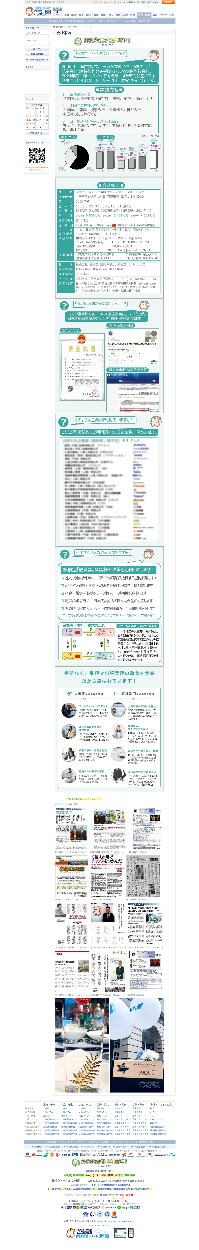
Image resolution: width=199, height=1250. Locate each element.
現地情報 (53, 21)
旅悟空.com (95, 1221)
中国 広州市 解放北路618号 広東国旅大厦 (111, 1185)
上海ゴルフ (48, 1116)
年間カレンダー (37, 133)
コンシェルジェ (82, 947)
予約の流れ (98, 2)
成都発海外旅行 (122, 1127)
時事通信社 (143, 852)
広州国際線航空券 (140, 1130)
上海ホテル (48, 1112)
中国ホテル (91, 21)
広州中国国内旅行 (140, 1123)
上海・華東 (70, 15)
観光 (152, 1108)
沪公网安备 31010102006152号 (99, 1225)
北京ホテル (66, 1112)
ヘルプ (108, 2)
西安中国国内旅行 (105, 1123)
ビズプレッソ (82, 852)
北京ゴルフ (66, 1116)
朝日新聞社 (106, 900)
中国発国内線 (65, 21)
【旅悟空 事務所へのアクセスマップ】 (84, 799)
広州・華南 (144, 15)
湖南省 (133, 1181)
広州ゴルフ (137, 1116)
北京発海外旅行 (68, 1127)
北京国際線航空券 (69, 1130)
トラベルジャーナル (116, 852)
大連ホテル (84, 1112)
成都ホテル (120, 1112)
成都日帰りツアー (123, 1119)
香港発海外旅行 (157, 1127)
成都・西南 (129, 15)
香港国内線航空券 (158, 1134)
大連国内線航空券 (87, 1134)
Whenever (117, 995)
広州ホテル (137, 1112)
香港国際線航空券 (158, 1130)
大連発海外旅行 (86, 1127)
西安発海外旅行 (104, 1127)
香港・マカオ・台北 (163, 15)
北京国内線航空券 (69, 1134)
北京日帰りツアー (69, 1119)
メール (134, 1151)
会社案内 (131, 2)
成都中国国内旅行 (123, 1123)
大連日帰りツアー (87, 1119)
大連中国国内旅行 (87, 1123)
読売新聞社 (142, 900)
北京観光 (65, 1108)
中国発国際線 (78, 21)
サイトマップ (119, 2)
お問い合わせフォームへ (123, 1142)
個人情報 (141, 2)
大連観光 (83, 1108)
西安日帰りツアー (105, 1119)
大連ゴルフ (84, 1116)
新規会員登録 (37, 54)
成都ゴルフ (120, 1116)
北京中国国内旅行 (69, 1123)
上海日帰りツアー (51, 1119)
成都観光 (119, 1108)
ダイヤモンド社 (72, 900)
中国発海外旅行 (144, 21)
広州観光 (136, 1108)
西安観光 (101, 1108)
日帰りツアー (115, 21)
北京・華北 (85, 15)
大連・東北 (99, 15)
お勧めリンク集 (146, 1142)
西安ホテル (102, 1112)
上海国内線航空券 (51, 1134)
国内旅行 (154, 1123)
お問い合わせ (153, 2)
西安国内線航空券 (105, 1134)
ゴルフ (153, 1116)
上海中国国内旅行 (51, 1123)
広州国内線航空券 (140, 1134)
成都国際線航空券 (123, 1130)
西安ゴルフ (102, 1116)
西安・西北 (114, 15)
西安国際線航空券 (105, 1130)
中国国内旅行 (129, 21)
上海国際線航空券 (51, 1130)
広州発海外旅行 (139, 1127)
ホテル (153, 1112)
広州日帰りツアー (140, 1119)
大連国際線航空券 (87, 1130)
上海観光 (47, 1108)
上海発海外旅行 (50, 1127)
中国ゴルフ (103, 21)
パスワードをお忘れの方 (37, 59)
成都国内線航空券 (123, 1134)
